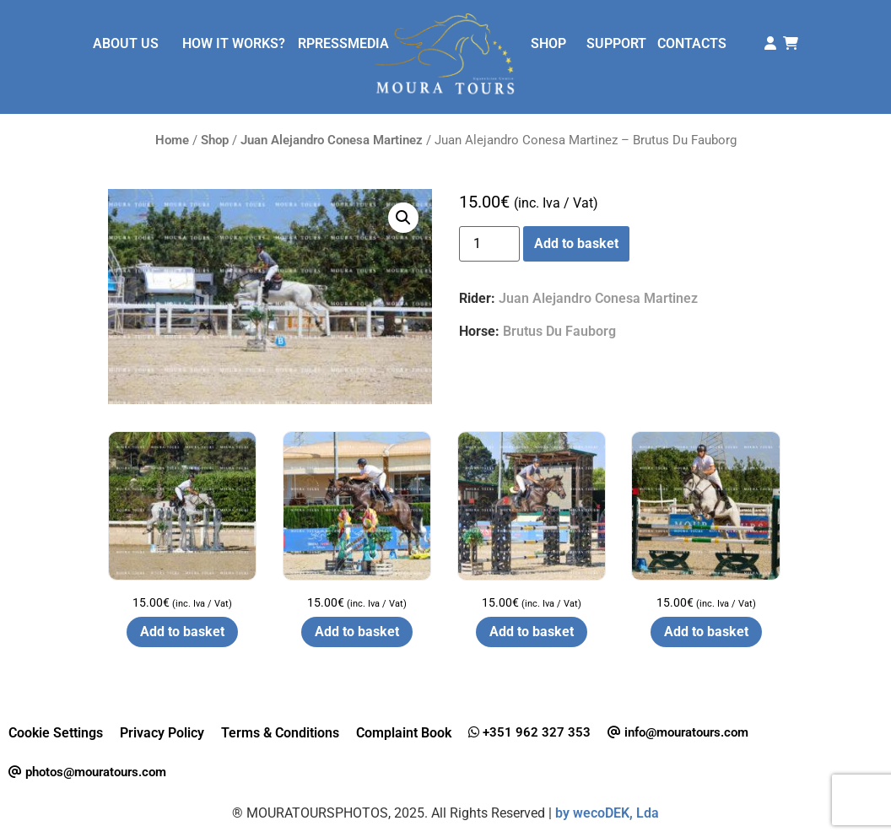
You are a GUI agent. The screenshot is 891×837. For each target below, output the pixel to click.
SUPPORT (616, 43)
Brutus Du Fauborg (559, 331)
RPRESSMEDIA (343, 43)
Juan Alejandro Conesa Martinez (331, 140)
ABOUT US (126, 43)
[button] (403, 217)
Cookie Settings (55, 733)
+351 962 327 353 (529, 732)
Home (172, 140)
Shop (215, 140)
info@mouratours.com (678, 732)
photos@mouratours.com (87, 772)
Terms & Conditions (280, 733)
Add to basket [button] (182, 632)
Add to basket (576, 243)
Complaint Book (403, 733)
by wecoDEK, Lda (607, 813)
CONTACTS (691, 43)
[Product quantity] (489, 244)
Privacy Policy (162, 733)
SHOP (548, 43)
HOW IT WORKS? (233, 43)
